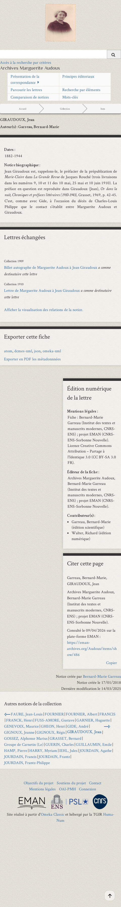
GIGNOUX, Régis (51, 732)
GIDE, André (77, 726)
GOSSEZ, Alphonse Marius (26, 738)
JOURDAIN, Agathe (95, 750)
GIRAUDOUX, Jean (84, 732)
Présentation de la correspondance (25, 79)
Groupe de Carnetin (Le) (23, 744)
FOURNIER (54, 714)
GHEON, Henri (53, 726)
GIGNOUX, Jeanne (19, 732)
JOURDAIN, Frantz (54, 756)
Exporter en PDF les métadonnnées (32, 359)
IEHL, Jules (68, 750)
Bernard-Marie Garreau (102, 676)
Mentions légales (42, 789)
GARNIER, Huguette (93, 720)
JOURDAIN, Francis (20, 756)
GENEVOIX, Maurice (21, 726)
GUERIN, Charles (59, 744)
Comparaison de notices (30, 97)
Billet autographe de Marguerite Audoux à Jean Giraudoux (50, 267)
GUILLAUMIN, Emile (94, 744)
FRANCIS (107, 714)
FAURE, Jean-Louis (27, 714)
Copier (111, 662)
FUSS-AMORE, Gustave (54, 720)
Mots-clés (70, 97)
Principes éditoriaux (78, 76)
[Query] (60, 54)
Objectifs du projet (38, 783)
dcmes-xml (23, 351)
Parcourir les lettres (26, 89)
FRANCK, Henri (19, 720)
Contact (95, 783)
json (37, 351)
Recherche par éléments (81, 89)
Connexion (87, 789)
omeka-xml (52, 351)
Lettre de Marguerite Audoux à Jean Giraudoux (42, 290)
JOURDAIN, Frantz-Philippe (27, 762)
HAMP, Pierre (15, 750)
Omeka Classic (52, 814)
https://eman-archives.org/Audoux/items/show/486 (92, 648)
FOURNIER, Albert (81, 714)
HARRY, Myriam (43, 750)
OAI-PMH (67, 789)
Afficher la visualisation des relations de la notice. (43, 309)
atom (8, 351)
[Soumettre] (114, 54)
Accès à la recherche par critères (25, 62)
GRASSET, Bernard (65, 738)
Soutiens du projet (71, 783)
